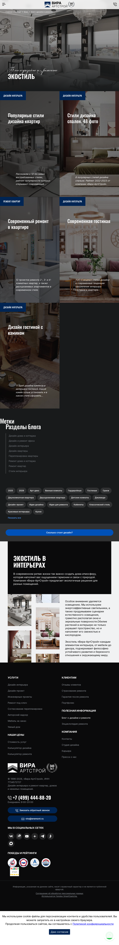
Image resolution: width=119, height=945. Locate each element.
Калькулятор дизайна (19, 748)
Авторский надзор (18, 714)
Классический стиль (99, 504)
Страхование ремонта (74, 690)
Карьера (66, 750)
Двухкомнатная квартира (21, 497)
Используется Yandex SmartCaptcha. (59, 896)
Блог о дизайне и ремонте (76, 717)
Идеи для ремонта (58, 504)
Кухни (38, 511)
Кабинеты (79, 504)
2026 (21, 490)
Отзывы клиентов (71, 684)
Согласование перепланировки (25, 708)
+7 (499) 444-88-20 (29, 797)
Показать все (14, 518)
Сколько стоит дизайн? (59, 532)
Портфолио (68, 702)
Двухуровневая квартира (52, 497)
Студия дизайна (70, 744)
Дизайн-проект (15, 504)
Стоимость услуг (17, 742)
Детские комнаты (80, 497)
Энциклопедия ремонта (75, 723)
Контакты (67, 738)
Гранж (106, 490)
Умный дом (14, 727)
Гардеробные (74, 490)
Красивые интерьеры (19, 511)
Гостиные (92, 490)
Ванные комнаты (53, 490)
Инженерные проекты (20, 696)
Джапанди (100, 497)
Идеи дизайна (36, 504)
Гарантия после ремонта (75, 696)
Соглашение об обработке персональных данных (59, 893)
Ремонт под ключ (17, 702)
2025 (10, 490)
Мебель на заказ (17, 720)
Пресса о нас (69, 757)
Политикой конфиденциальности (93, 923)
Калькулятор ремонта (20, 754)
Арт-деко (34, 490)
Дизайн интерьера (18, 684)
